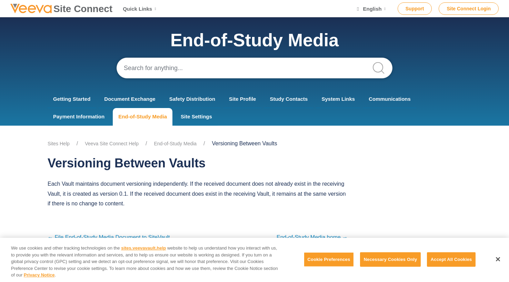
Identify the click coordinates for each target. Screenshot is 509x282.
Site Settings (196, 116)
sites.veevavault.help (143, 248)
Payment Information (78, 116)
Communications (390, 99)
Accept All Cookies (451, 259)
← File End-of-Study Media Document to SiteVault (109, 237)
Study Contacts (289, 99)
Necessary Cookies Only (390, 259)
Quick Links (140, 9)
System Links (338, 99)
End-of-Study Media (142, 116)
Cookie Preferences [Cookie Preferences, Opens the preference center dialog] (329, 259)
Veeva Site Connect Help (112, 143)
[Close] (498, 259)
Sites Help (59, 143)
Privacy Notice (39, 275)
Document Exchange (129, 99)
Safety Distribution (192, 99)
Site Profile (242, 99)
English (371, 9)
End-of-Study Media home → (312, 237)
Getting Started (71, 99)
